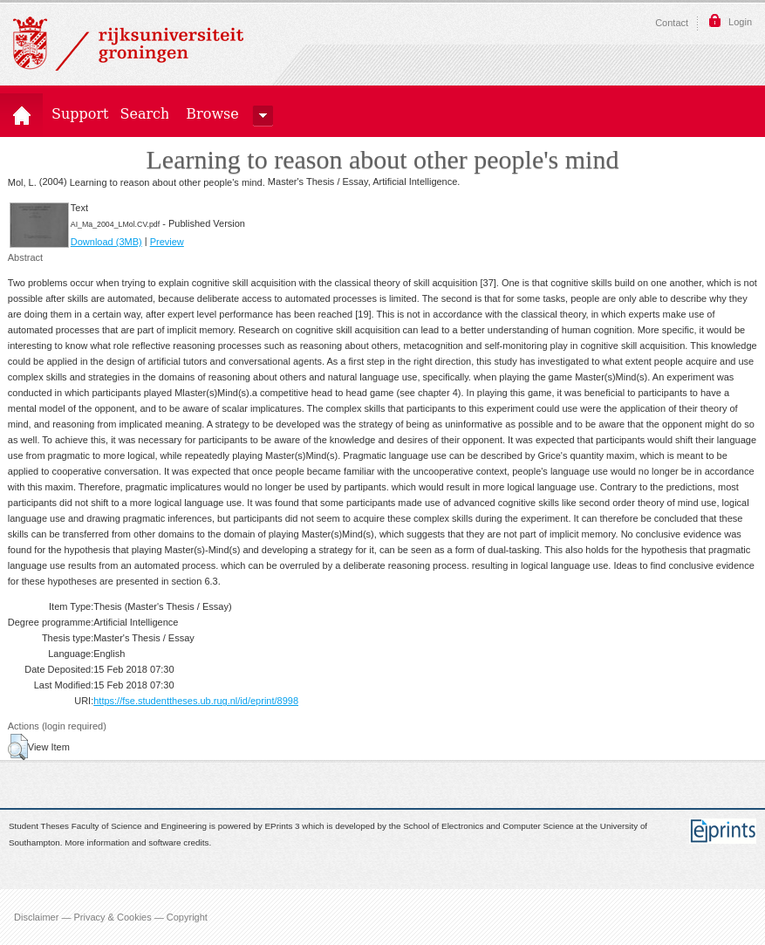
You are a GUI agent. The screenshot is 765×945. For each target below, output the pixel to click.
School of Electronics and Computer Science (488, 827)
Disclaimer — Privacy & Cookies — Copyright (111, 917)
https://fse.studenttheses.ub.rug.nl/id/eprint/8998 (195, 700)
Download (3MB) (106, 241)
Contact (671, 22)
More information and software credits (136, 842)
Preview (167, 241)
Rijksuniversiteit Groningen (128, 44)
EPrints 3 (282, 827)
